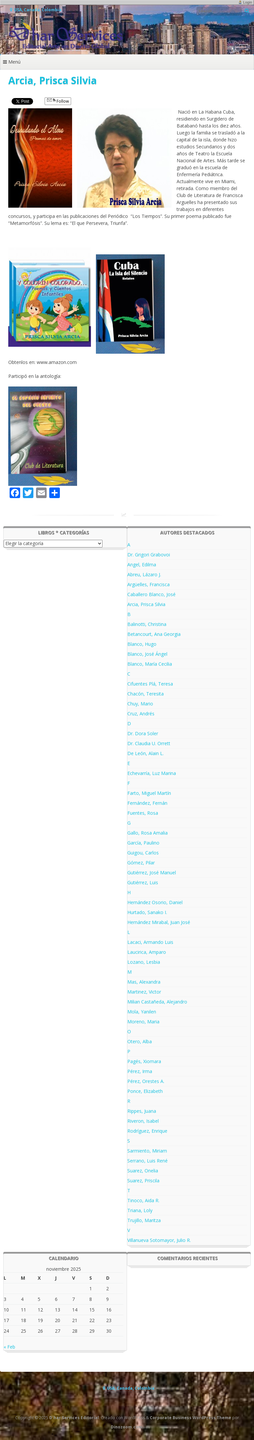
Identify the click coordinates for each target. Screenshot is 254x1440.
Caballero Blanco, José (151, 594)
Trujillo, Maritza (144, 1220)
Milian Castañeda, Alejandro (157, 1002)
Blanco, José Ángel (147, 654)
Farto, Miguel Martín (149, 793)
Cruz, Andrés (140, 713)
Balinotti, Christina (146, 624)
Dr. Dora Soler (142, 733)
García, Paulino (143, 843)
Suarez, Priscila (143, 1180)
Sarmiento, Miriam (147, 1151)
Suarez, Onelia (142, 1170)
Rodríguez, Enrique (147, 1131)
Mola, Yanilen (141, 1011)
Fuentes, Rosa (142, 813)
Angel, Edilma (141, 564)
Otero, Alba (139, 1041)
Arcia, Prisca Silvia (146, 604)
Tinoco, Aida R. (143, 1200)
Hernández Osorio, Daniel (155, 902)
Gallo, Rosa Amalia (147, 833)
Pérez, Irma (139, 1071)
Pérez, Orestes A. (145, 1081)
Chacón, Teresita (145, 694)
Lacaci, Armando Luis (150, 942)
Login (247, 2)
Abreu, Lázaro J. (144, 574)
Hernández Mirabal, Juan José (158, 922)
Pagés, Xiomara (144, 1061)
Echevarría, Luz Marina (151, 773)
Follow (58, 101)
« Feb (9, 1347)
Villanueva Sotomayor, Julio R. (159, 1240)
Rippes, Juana (141, 1111)
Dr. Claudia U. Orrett (148, 743)
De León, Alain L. (145, 753)
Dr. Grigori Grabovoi (148, 554)
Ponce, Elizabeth (145, 1091)
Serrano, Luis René (147, 1160)
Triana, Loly (139, 1210)
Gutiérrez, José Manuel (151, 872)
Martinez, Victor (144, 992)
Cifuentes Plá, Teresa (150, 684)
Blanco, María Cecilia (149, 664)
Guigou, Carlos (143, 852)
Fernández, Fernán (147, 803)
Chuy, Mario (140, 703)
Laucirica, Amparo (146, 952)
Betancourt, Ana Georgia (154, 634)
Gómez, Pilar (141, 862)
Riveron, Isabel (143, 1121)
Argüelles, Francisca (148, 584)
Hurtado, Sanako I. (147, 912)
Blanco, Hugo (141, 644)
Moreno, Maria (143, 1021)
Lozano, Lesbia (143, 962)
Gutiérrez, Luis (142, 882)
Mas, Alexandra (143, 982)
